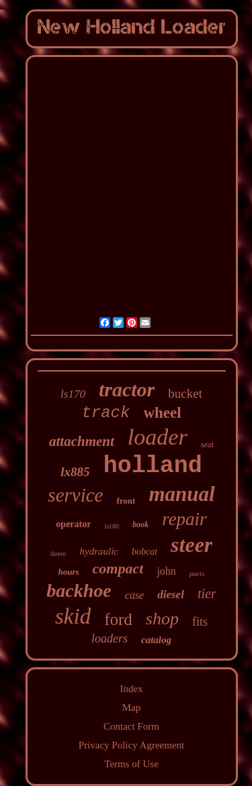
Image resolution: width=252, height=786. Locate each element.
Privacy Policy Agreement (131, 745)
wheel (162, 412)
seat (207, 444)
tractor (127, 389)
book (140, 524)
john (166, 571)
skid (73, 616)
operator (73, 524)
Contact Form (131, 726)
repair (184, 519)
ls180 (111, 526)
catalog (156, 639)
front (125, 501)
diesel (170, 594)
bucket (185, 393)
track (105, 413)
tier (207, 593)
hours (68, 572)
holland (152, 466)
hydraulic (99, 551)
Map (131, 707)
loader (157, 437)
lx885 (74, 472)
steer (191, 544)
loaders (109, 638)
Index (131, 688)
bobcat (144, 552)
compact (118, 568)
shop (162, 618)
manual (181, 494)
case (134, 595)
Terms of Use (131, 764)
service (75, 495)
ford (118, 619)
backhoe (78, 590)
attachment (81, 441)
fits (200, 621)
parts (197, 573)
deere (58, 553)
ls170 (72, 394)
